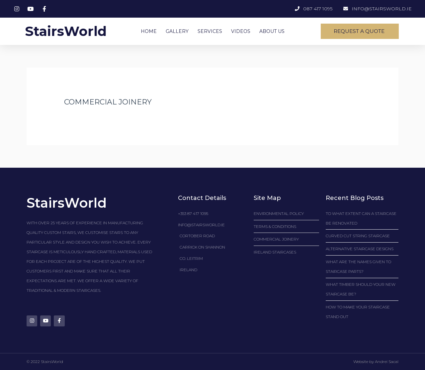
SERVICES (210, 31)
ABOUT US (272, 31)
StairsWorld (65, 31)
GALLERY (177, 31)
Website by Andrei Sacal (375, 361)
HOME (149, 31)
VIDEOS (240, 31)
